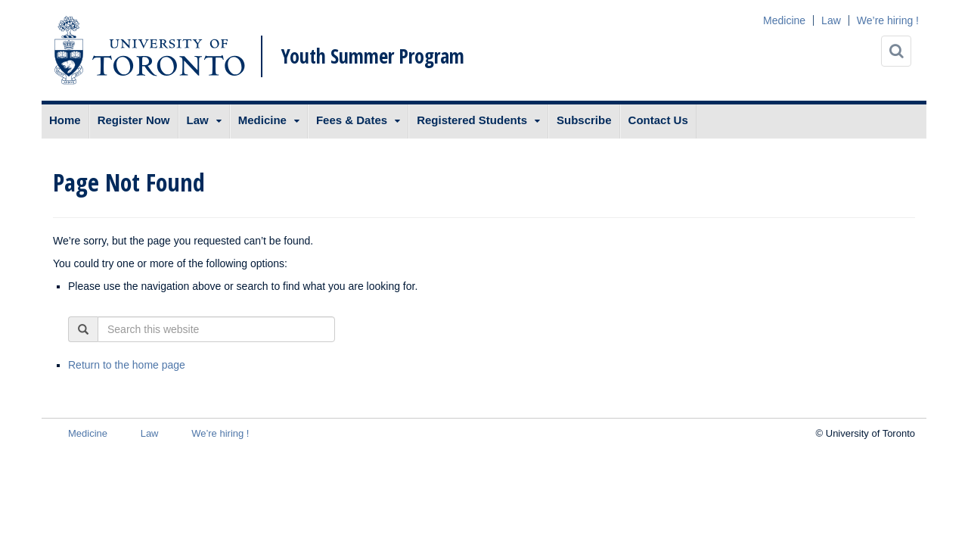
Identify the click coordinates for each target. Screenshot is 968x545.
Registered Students (472, 120)
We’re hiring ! (888, 20)
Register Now (134, 120)
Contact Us (658, 120)
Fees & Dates (351, 120)
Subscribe (584, 120)
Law (831, 20)
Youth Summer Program (372, 56)
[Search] (896, 51)
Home (65, 120)
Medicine (784, 20)
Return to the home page (126, 365)
